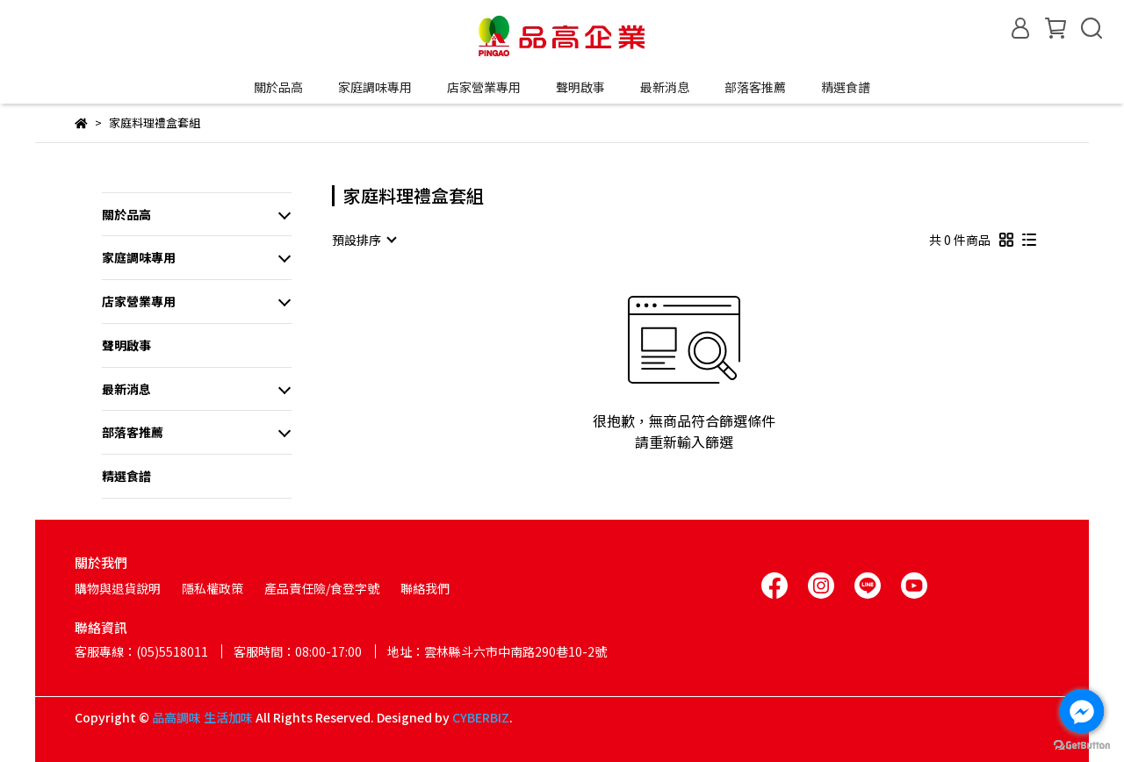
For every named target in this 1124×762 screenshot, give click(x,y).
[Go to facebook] (1082, 711)
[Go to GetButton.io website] (1082, 744)
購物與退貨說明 (118, 588)
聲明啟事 (580, 87)
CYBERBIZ (480, 717)
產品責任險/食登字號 (321, 588)
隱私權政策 (212, 588)
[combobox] (363, 239)
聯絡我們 (425, 588)
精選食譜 (845, 87)
